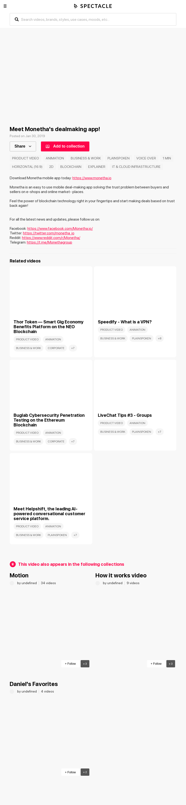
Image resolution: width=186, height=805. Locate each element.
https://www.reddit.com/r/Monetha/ (51, 237)
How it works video (121, 575)
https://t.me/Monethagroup (49, 242)
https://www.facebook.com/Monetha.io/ (60, 228)
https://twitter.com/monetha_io (48, 233)
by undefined (27, 583)
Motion (19, 575)
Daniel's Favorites (34, 683)
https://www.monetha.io (91, 178)
